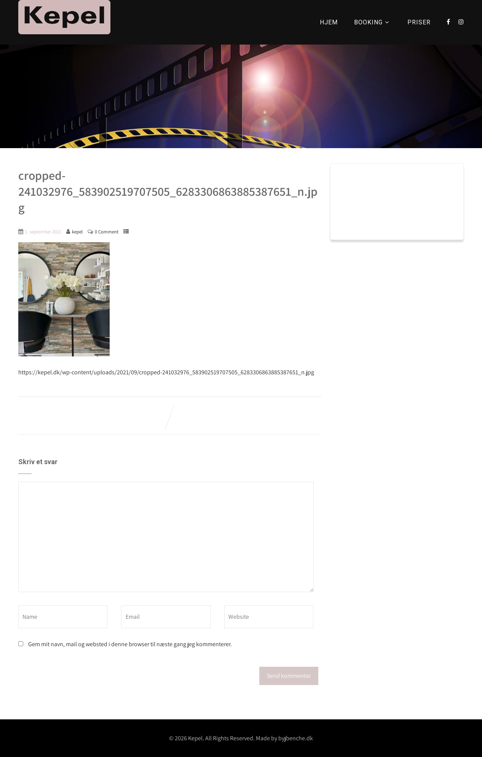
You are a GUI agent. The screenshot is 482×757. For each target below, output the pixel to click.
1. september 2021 (43, 231)
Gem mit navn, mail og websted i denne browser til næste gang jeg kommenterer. (130, 644)
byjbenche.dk (295, 738)
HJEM (329, 22)
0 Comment (106, 231)
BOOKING (372, 22)
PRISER (419, 22)
